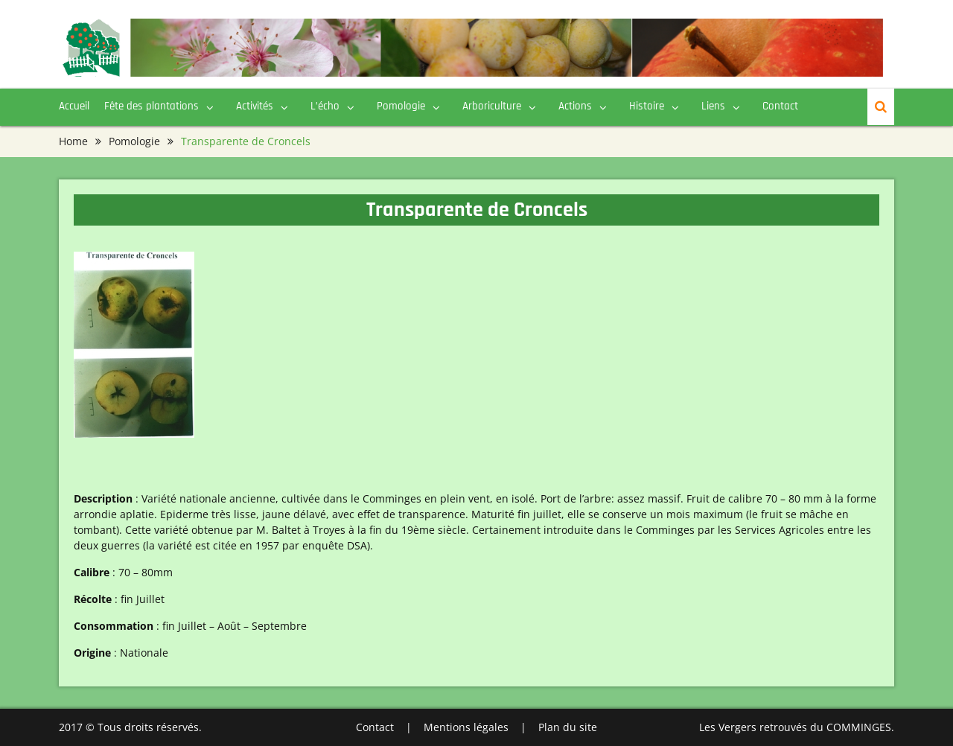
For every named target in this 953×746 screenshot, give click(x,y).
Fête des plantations (151, 106)
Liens (713, 106)
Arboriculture (491, 106)
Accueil (74, 106)
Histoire (646, 106)
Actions (575, 106)
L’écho (325, 106)
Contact (780, 106)
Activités (254, 106)
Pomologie (401, 106)
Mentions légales (466, 727)
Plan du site (567, 727)
